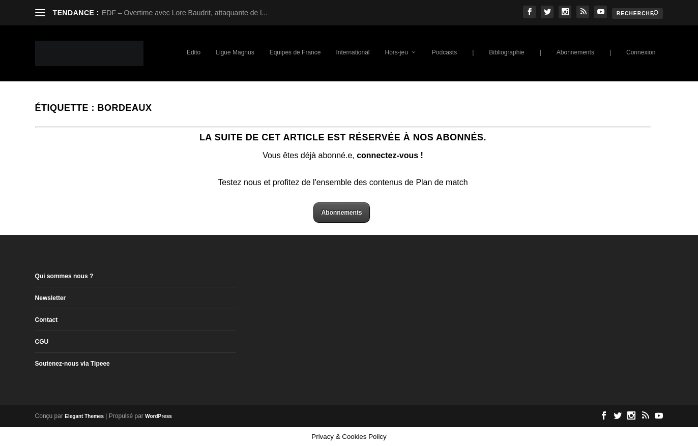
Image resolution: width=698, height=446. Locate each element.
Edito (193, 52)
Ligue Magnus (235, 52)
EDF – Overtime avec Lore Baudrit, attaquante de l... (185, 13)
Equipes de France (295, 52)
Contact (46, 319)
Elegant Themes (84, 416)
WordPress (158, 416)
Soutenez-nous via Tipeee (72, 363)
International (352, 52)
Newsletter (50, 298)
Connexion (640, 52)
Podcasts (444, 52)
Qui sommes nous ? (64, 276)
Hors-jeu (396, 52)
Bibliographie (506, 52)
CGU (42, 341)
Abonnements (575, 52)
